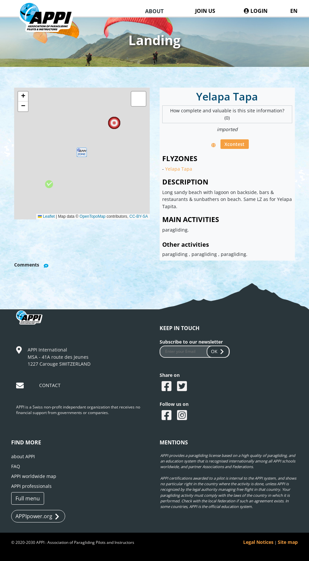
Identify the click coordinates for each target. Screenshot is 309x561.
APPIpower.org (37, 516)
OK (218, 351)
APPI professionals (31, 486)
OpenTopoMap (93, 216)
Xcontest (234, 144)
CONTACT (50, 385)
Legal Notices (258, 542)
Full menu (27, 498)
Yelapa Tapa (178, 169)
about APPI (23, 456)
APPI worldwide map (33, 476)
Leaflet (46, 216)
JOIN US (205, 10)
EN (293, 10)
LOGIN (256, 10)
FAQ (15, 466)
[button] (82, 153)
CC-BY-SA (138, 216)
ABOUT (154, 11)
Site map (288, 542)
